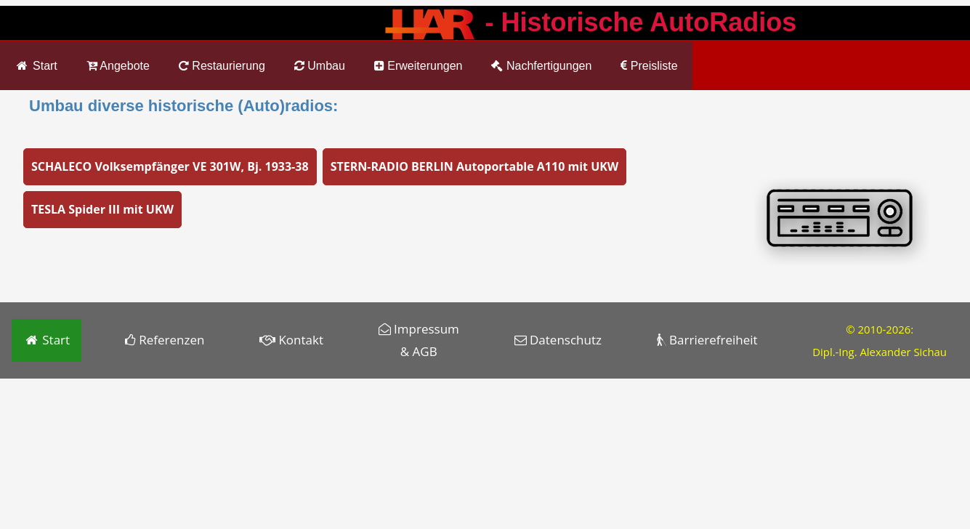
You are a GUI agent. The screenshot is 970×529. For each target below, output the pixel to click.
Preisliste (649, 66)
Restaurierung (222, 66)
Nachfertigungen (541, 66)
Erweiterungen (418, 66)
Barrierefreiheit (707, 339)
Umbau (319, 66)
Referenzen (165, 339)
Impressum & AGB (419, 340)
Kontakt (291, 339)
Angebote (118, 66)
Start (36, 66)
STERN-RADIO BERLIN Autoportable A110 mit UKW (475, 166)
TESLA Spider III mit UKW (102, 209)
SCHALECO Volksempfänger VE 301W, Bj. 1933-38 (170, 166)
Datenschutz (558, 339)
